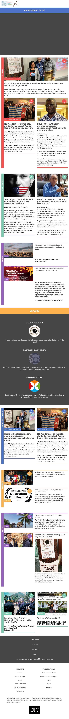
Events (20, 680)
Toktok (49, 680)
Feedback (35, 649)
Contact (35, 644)
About (35, 654)
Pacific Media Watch (34, 322)
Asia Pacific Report (34, 377)
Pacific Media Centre (20, 684)
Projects (49, 684)
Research (48, 687)
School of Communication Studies (37, 698)
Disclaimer (35, 639)
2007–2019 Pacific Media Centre (26, 659)
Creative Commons (46, 659)
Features (20, 673)
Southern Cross (20, 691)
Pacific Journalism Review (34, 350)
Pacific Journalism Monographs (49, 676)
